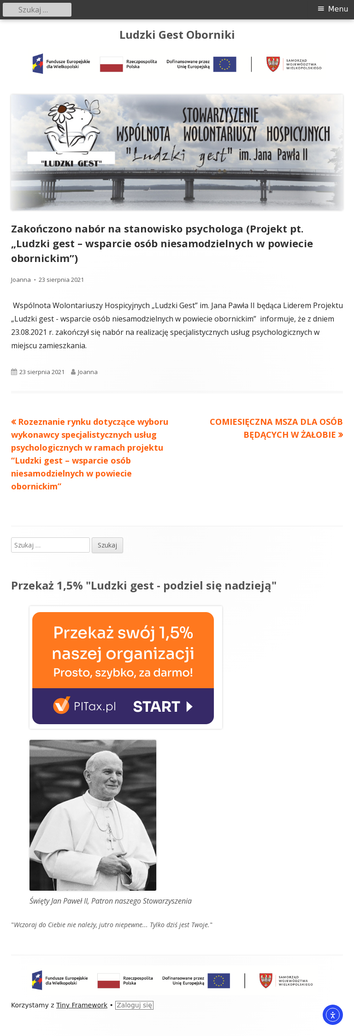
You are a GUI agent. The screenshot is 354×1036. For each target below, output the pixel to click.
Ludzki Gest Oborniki (177, 35)
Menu (338, 9)
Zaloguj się (134, 1005)
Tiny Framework (81, 1005)
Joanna (21, 279)
